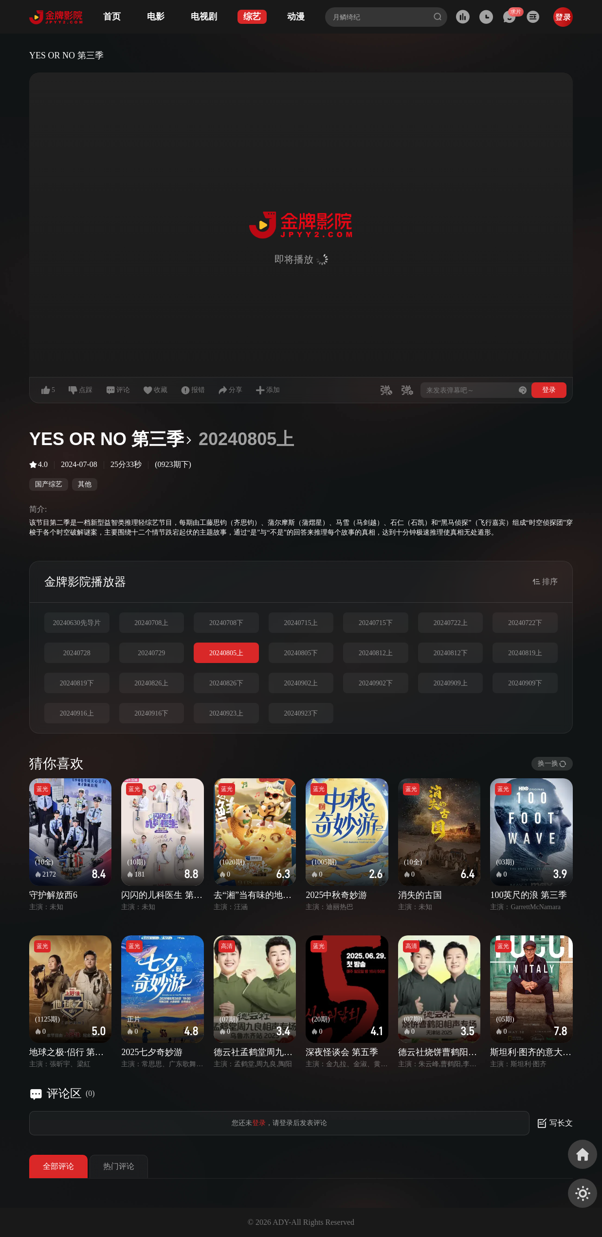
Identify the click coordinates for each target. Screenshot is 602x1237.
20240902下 (376, 683)
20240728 (77, 653)
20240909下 (525, 683)
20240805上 (226, 653)
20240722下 (525, 623)
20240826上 (151, 683)
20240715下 (376, 623)
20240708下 (226, 623)
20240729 (151, 653)
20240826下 (226, 683)
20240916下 (151, 713)
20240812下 (451, 653)
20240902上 (301, 683)
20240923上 (226, 713)
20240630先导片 (77, 623)
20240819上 (525, 653)
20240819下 (77, 683)
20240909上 (451, 683)
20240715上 (301, 623)
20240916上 (77, 713)
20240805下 (301, 653)
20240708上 (151, 623)
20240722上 (451, 623)
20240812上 (376, 653)
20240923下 (301, 713)
